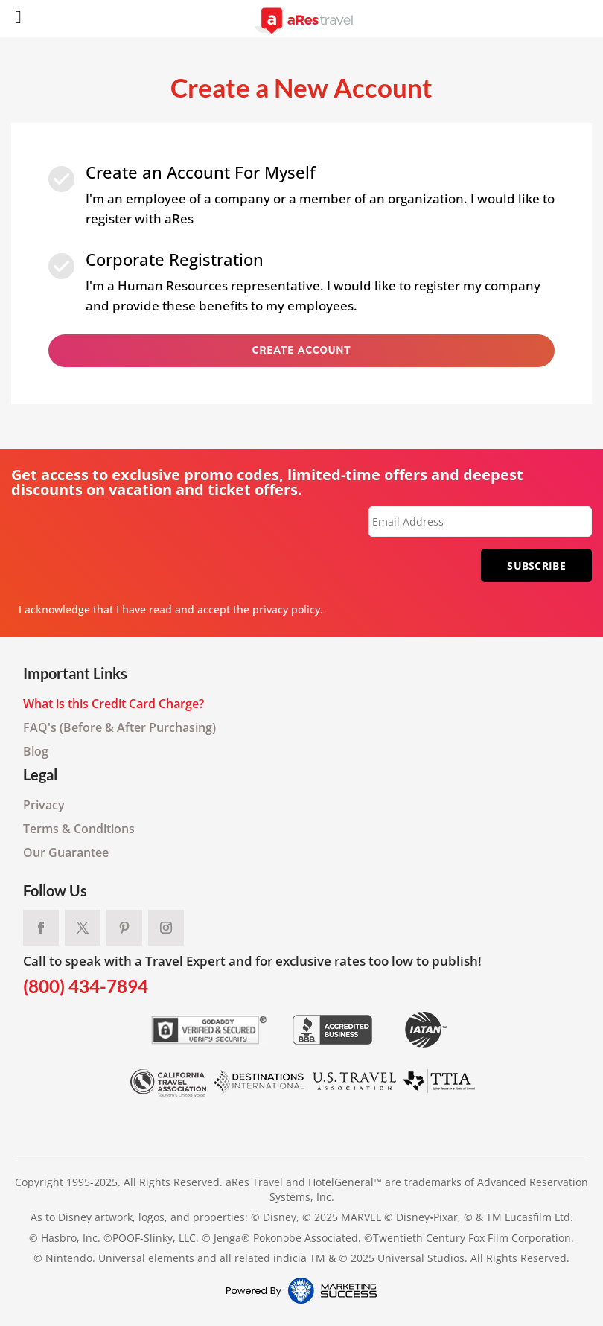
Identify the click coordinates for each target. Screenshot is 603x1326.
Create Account (301, 350)
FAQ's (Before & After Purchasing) (119, 727)
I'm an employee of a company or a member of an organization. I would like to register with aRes (320, 193)
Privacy (44, 805)
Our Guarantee (66, 852)
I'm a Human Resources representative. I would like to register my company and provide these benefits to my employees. (313, 280)
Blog (35, 751)
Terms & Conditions (79, 828)
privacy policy (286, 609)
